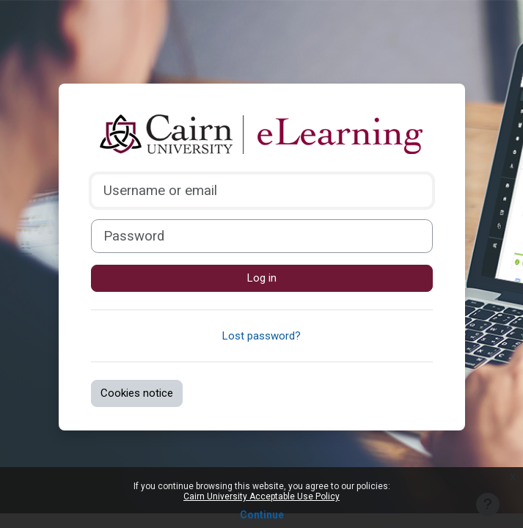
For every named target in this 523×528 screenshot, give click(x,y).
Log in (262, 278)
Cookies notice (136, 393)
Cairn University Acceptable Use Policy (261, 496)
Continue (262, 515)
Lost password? (261, 335)
